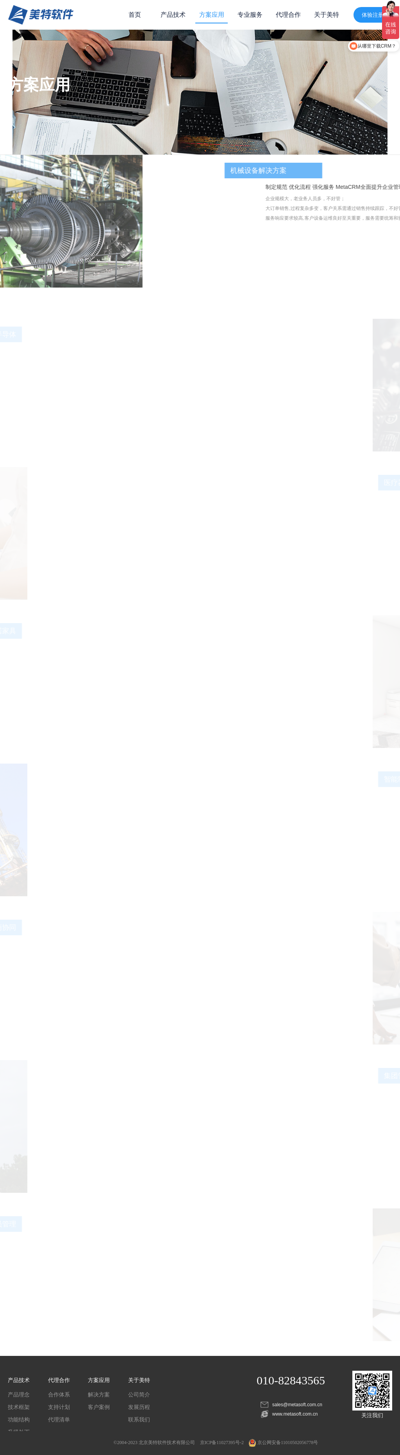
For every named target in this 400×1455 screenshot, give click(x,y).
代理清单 (59, 1419)
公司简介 (139, 1394)
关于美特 (326, 14)
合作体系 (59, 1394)
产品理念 (19, 1394)
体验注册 (373, 15)
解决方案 (99, 1394)
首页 (135, 14)
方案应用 (211, 14)
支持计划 (59, 1407)
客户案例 (99, 1407)
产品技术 (173, 14)
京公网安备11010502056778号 (283, 1442)
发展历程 (139, 1407)
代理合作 (288, 14)
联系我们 (139, 1419)
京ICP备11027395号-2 (222, 1442)
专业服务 (250, 14)
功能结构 (19, 1419)
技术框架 (19, 1407)
